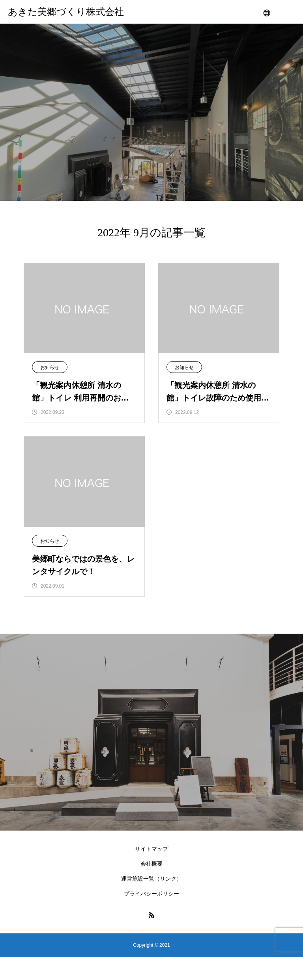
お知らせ (49, 367)
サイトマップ (151, 849)
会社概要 (151, 864)
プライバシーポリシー (151, 893)
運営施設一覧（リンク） (151, 878)
